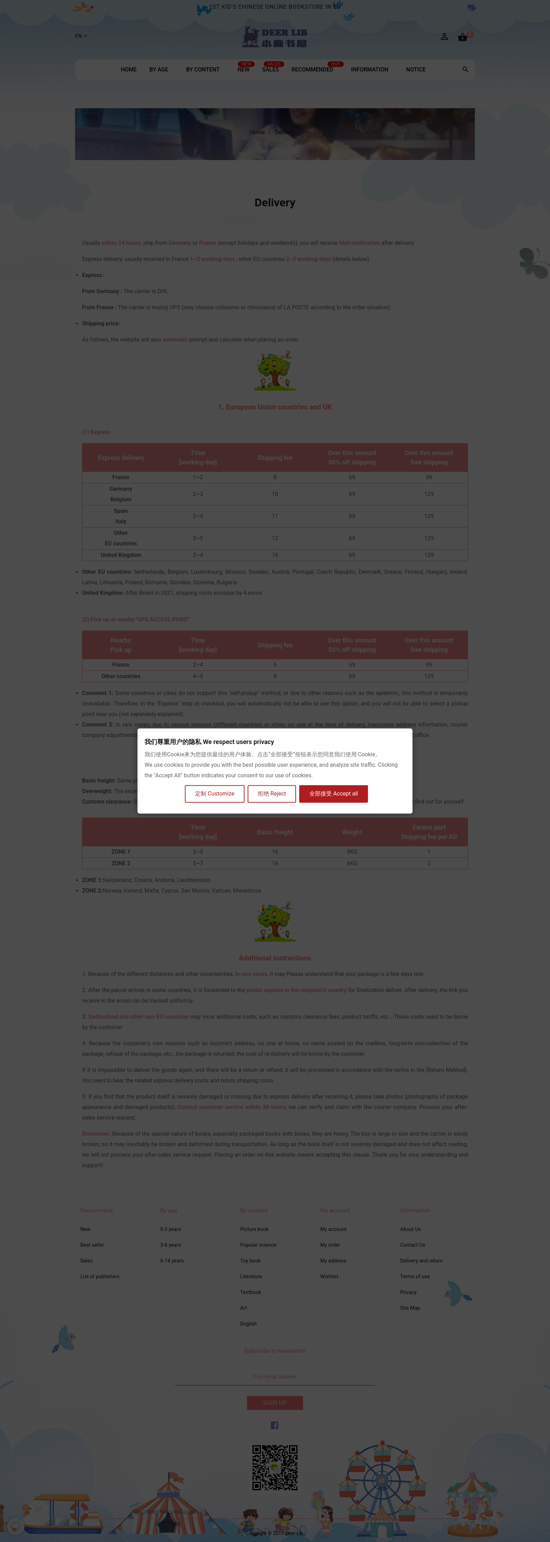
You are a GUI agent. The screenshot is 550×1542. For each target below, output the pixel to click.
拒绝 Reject (272, 794)
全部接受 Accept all (334, 794)
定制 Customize (214, 794)
